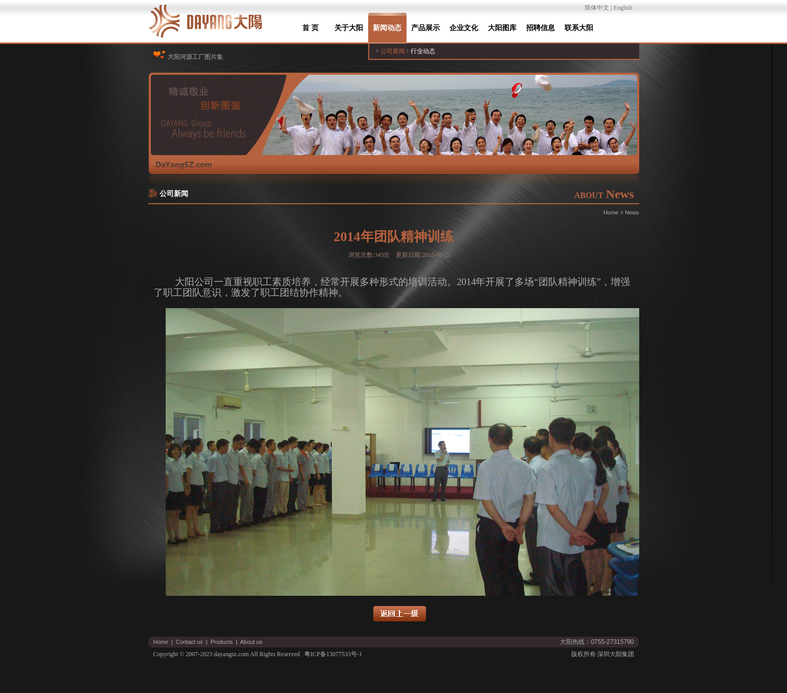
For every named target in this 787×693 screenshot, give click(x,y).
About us (251, 642)
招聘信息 (540, 28)
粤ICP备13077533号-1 (333, 654)
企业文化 (463, 28)
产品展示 (425, 28)
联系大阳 (579, 28)
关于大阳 (348, 28)
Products (222, 642)
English (623, 7)
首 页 (310, 28)
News (632, 212)
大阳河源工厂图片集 (195, 56)
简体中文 (596, 7)
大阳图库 (502, 28)
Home (610, 212)
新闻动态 (387, 28)
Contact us (189, 642)
